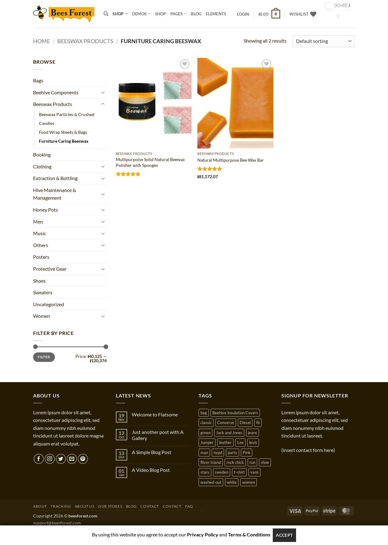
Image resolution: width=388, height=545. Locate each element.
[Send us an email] (72, 459)
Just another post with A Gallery (158, 435)
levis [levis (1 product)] (253, 442)
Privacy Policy (202, 534)
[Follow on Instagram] (50, 459)
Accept (284, 535)
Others (40, 245)
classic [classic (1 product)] (206, 422)
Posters (41, 257)
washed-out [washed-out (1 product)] (210, 482)
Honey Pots (45, 209)
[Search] (106, 14)
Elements (216, 13)
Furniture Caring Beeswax (64, 141)
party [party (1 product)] (232, 452)
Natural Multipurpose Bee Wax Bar (230, 160)
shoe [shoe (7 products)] (265, 462)
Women (41, 316)
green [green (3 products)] (205, 432)
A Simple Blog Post (151, 452)
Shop (119, 14)
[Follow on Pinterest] (83, 459)
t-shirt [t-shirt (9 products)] (239, 472)
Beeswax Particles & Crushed (66, 114)
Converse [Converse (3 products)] (225, 422)
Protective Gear (50, 269)
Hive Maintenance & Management (54, 194)
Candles (46, 123)
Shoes (39, 281)
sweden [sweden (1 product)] (221, 472)
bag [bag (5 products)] (203, 412)
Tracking (61, 506)
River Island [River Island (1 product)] (210, 462)
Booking (42, 154)
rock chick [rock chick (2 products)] (235, 462)
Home (41, 41)
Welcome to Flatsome (155, 414)
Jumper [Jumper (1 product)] (207, 442)
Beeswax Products (85, 41)
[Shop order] (323, 41)
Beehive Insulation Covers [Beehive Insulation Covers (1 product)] (235, 412)
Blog (196, 13)
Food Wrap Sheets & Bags (63, 132)
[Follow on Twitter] (61, 459)
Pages (178, 14)
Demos (141, 14)
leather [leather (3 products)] (225, 442)
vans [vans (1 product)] (254, 472)
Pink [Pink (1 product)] (246, 452)
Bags (38, 80)
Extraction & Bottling (55, 178)
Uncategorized (48, 304)
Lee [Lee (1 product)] (240, 442)
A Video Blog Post (151, 470)
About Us (84, 506)
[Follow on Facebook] (39, 459)
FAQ (189, 506)
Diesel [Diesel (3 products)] (245, 422)
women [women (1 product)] (248, 482)
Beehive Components (55, 92)
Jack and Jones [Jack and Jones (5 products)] (229, 432)
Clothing (42, 166)
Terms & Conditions (249, 534)
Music (39, 233)
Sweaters (42, 292)
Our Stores (110, 506)
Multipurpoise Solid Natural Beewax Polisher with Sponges (150, 162)
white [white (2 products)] (232, 482)
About (40, 506)
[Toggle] (103, 92)
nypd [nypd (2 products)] (218, 452)
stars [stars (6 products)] (204, 472)
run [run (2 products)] (252, 462)
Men (38, 221)
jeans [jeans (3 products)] (252, 432)
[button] (243, 14)
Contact (149, 506)
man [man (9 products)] (204, 452)
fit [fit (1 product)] (258, 422)
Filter (44, 357)
